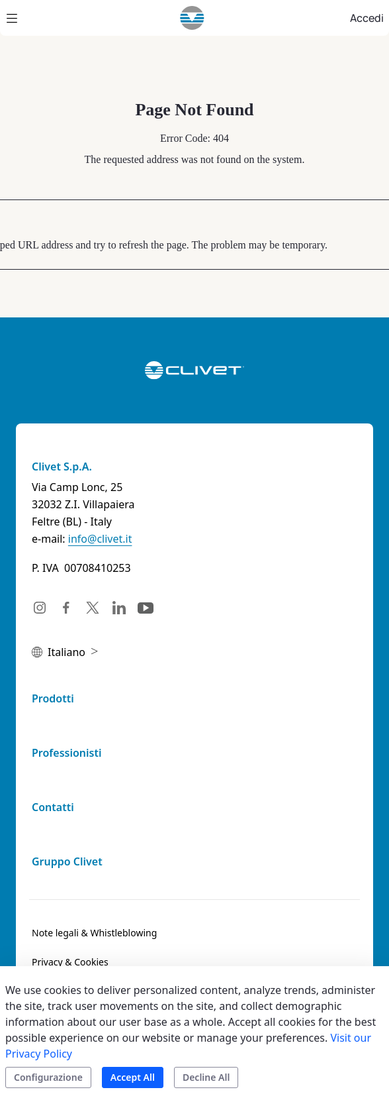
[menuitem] (94, 933)
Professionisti (66, 752)
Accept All (132, 1077)
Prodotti (53, 698)
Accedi (367, 18)
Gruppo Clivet (67, 861)
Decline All (206, 1077)
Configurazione (48, 1077)
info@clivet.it (100, 538)
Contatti (53, 807)
